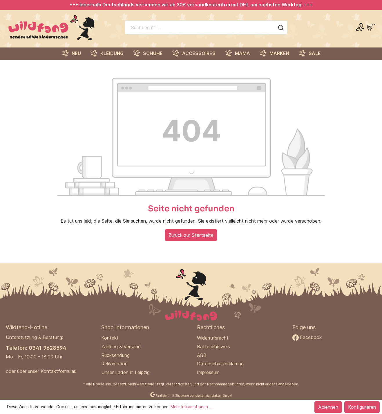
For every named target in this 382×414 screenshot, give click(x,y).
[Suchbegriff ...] (200, 27)
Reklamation (114, 364)
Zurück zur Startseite (191, 235)
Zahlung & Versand (121, 346)
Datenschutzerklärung (220, 364)
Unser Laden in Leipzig (125, 372)
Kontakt (110, 338)
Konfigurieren (362, 407)
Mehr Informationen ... (191, 406)
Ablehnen (328, 407)
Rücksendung (115, 355)
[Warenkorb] (370, 27)
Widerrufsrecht (213, 338)
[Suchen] (281, 27)
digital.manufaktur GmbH (213, 395)
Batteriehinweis (213, 346)
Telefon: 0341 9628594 (36, 348)
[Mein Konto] (359, 27)
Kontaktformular (58, 371)
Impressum (208, 372)
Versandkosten (179, 384)
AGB (202, 355)
